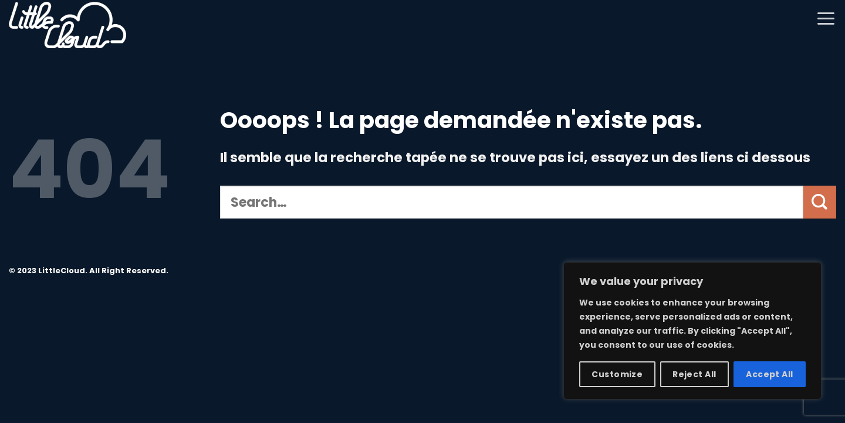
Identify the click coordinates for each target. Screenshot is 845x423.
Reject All (694, 374)
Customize (617, 374)
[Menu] (826, 18)
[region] (692, 331)
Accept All (769, 374)
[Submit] (819, 202)
